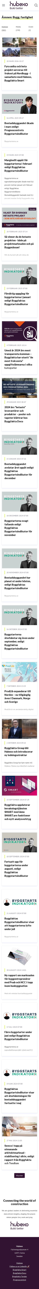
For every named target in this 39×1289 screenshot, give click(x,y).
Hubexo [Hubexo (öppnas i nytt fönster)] (19, 1263)
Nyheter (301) (5, 28)
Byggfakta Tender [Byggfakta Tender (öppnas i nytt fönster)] (19, 1276)
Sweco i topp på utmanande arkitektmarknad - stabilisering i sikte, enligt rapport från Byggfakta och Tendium (19, 1154)
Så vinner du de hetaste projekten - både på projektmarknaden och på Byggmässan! (19, 242)
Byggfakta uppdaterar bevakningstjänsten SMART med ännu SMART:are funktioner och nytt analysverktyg (17, 811)
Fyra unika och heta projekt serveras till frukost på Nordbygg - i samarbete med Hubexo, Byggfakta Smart (18, 73)
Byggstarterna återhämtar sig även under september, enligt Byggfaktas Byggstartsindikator (19, 641)
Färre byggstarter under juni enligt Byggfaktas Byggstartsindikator (18, 1036)
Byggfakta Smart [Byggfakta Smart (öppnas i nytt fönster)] (19, 1270)
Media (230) (18, 28)
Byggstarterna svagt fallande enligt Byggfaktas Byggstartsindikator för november (18, 527)
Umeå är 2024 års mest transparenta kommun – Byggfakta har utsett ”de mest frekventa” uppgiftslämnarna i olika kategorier (18, 359)
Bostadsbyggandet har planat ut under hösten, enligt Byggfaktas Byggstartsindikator (17, 583)
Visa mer (19, 1175)
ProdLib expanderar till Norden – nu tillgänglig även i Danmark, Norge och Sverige (17, 696)
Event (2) (31, 28)
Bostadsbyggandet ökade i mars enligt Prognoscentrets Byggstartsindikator (19, 128)
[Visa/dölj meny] (3, 5)
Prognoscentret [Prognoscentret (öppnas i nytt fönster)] (19, 1280)
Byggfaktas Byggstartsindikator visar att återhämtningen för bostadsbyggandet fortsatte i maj (19, 1095)
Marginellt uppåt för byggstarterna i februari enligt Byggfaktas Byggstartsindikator (18, 165)
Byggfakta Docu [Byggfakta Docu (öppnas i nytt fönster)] (19, 1273)
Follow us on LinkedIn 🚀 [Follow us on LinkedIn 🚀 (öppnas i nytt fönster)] (20, 1266)
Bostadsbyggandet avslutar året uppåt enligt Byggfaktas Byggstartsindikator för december (19, 471)
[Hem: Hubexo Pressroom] (19, 5)
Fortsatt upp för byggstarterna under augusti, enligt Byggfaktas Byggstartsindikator (16, 868)
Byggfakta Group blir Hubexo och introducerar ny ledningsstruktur (18, 751)
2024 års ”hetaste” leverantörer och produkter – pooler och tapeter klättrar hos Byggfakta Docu (17, 414)
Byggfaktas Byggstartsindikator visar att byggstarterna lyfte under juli (19, 924)
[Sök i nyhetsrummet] (36, 5)
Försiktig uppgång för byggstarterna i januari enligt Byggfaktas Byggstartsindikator (17, 299)
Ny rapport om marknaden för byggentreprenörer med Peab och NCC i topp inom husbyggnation (19, 980)
